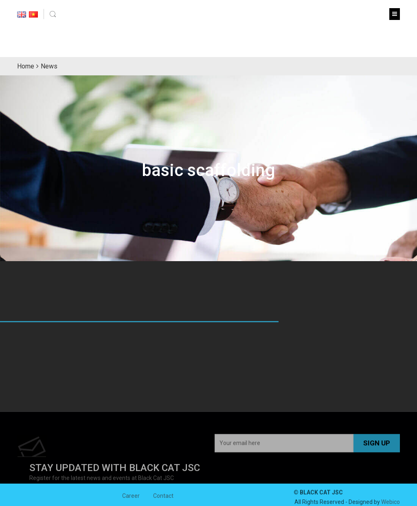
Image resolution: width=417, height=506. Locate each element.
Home (25, 66)
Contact (163, 497)
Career (131, 497)
